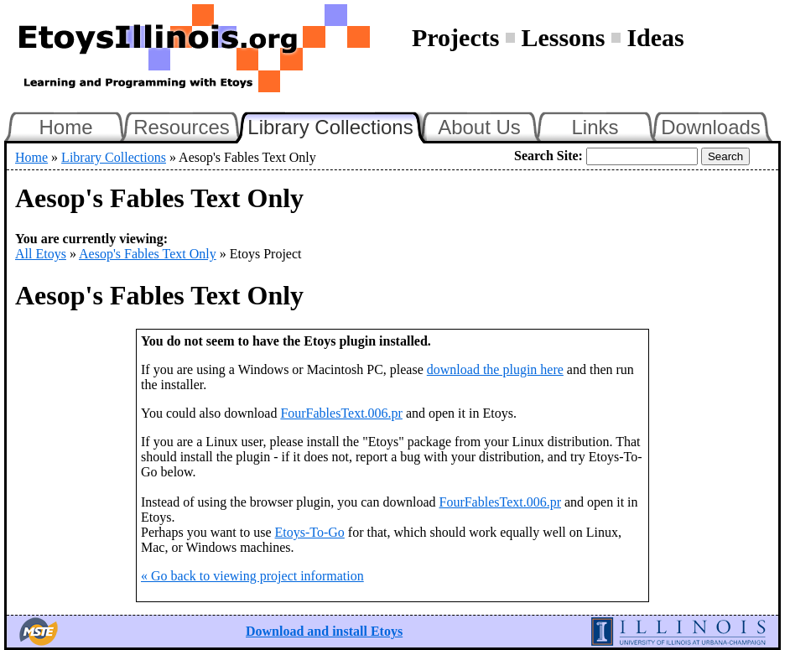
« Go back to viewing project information (252, 576)
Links (594, 127)
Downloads (711, 127)
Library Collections (337, 125)
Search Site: (548, 155)
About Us (479, 127)
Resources (181, 127)
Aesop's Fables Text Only (147, 254)
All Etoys (40, 254)
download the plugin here (495, 369)
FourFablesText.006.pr (341, 413)
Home (65, 127)
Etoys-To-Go (310, 532)
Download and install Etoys (324, 631)
